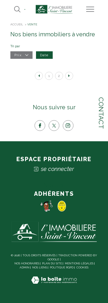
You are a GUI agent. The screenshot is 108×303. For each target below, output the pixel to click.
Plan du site (52, 263)
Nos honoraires (26, 263)
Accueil (16, 24)
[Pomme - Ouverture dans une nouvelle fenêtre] (46, 206)
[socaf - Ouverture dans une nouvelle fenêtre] (62, 206)
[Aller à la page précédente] (39, 76)
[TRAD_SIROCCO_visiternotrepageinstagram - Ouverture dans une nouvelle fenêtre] (68, 125)
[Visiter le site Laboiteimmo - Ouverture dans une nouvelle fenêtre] (54, 286)
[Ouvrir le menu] (90, 9)
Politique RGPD (61, 267)
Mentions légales (79, 263)
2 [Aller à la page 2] (59, 76)
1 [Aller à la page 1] (49, 76)
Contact (101, 113)
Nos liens (39, 267)
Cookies (82, 267)
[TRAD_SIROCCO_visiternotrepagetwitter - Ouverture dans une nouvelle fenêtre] (54, 125)
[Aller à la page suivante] (69, 76)
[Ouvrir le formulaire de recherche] (17, 9)
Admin (24, 267)
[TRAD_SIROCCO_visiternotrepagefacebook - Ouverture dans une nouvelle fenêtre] (40, 125)
